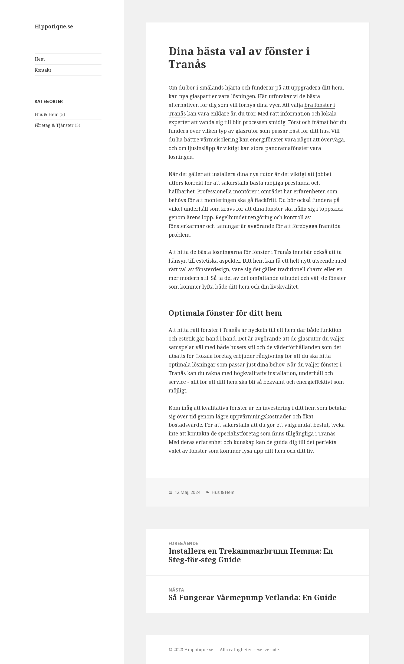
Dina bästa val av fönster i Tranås (239, 57)
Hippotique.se (54, 26)
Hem (40, 59)
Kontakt (43, 70)
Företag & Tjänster (54, 125)
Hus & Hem (46, 114)
